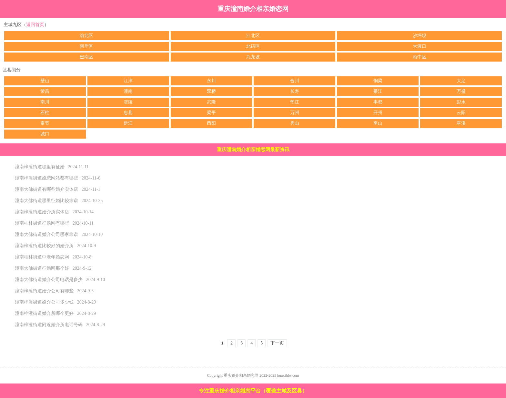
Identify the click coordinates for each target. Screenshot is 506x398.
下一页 (277, 343)
